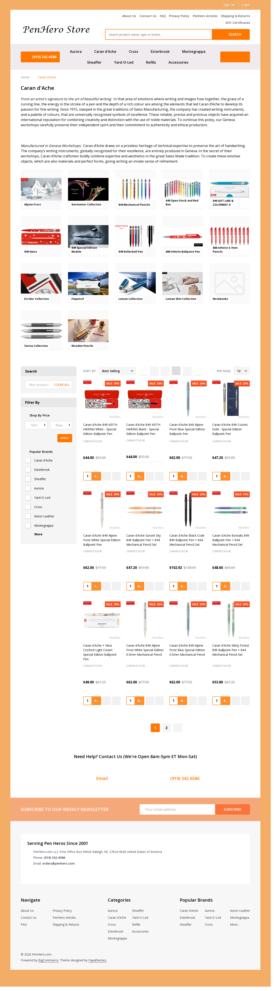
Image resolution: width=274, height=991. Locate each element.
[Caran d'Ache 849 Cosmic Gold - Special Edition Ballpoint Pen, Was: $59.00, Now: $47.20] (231, 399)
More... (235, 924)
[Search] (231, 34)
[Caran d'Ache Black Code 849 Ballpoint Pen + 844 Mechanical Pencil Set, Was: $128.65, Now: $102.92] (188, 510)
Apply (64, 438)
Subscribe (232, 809)
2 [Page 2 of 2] (166, 727)
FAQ (163, 16)
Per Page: (224, 371)
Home (25, 77)
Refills (151, 62)
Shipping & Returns (235, 16)
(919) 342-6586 (54, 857)
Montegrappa (193, 51)
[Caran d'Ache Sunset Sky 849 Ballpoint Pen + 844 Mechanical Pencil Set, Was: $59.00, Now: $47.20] (145, 510)
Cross (133, 51)
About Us (129, 16)
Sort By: (90, 371)
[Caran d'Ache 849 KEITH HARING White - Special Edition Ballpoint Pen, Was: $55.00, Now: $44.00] (102, 399)
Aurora (76, 51)
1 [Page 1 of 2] (155, 727)
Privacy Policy (179, 16)
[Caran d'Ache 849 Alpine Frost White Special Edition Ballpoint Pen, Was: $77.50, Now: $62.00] (102, 510)
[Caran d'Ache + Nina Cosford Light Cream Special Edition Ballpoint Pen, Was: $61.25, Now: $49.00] (102, 620)
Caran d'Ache (105, 51)
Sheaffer (94, 62)
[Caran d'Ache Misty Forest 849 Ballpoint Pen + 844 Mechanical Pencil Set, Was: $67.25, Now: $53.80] (231, 620)
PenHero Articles (205, 16)
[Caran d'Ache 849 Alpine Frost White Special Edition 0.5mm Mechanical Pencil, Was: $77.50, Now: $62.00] (145, 620)
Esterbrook (160, 51)
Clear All (61, 385)
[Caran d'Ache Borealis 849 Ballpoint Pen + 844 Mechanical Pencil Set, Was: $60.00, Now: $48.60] (231, 510)
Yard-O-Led (123, 62)
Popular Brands (39, 452)
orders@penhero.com (58, 863)
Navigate (30, 900)
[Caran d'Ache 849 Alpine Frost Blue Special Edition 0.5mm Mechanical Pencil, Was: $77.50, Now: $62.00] (188, 620)
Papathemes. (97, 960)
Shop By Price (37, 415)
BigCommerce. (48, 960)
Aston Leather (44, 516)
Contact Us (147, 16)
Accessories (178, 62)
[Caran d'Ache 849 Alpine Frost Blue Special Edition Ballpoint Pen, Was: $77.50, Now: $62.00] (188, 399)
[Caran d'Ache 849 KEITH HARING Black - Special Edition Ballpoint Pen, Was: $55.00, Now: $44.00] (145, 399)
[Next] (177, 727)
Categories (119, 900)
